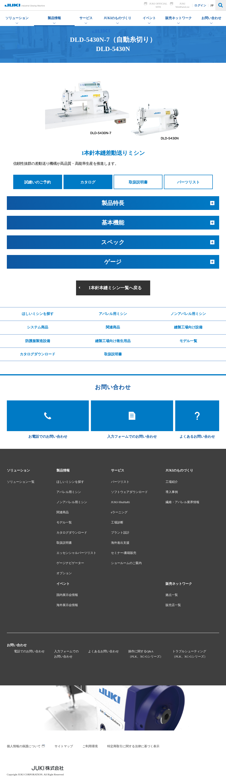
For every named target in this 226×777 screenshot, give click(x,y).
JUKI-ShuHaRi (120, 502)
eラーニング (119, 512)
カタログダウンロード (37, 354)
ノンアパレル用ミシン (188, 314)
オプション (64, 573)
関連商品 (113, 327)
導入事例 (172, 492)
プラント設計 (120, 532)
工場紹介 (172, 482)
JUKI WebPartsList (182, 5)
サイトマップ (64, 746)
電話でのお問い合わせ (29, 651)
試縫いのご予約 (37, 182)
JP (212, 5)
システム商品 (37, 327)
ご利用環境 (90, 746)
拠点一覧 (172, 595)
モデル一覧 (188, 341)
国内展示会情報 (67, 595)
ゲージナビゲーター (70, 563)
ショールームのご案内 (126, 563)
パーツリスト (188, 182)
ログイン (200, 5)
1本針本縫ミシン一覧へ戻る (115, 287)
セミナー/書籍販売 (123, 553)
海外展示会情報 (67, 605)
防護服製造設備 (37, 341)
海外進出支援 (120, 542)
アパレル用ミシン (113, 314)
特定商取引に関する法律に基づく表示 (133, 746)
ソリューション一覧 (20, 482)
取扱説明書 (138, 182)
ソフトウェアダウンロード (129, 492)
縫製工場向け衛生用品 (113, 341)
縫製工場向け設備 (188, 327)
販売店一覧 (173, 605)
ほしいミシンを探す (38, 314)
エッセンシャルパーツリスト (76, 553)
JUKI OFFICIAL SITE (158, 5)
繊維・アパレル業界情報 (182, 502)
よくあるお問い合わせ (103, 651)
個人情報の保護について (24, 746)
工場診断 (117, 522)
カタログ (87, 182)
